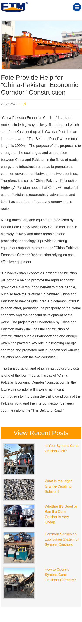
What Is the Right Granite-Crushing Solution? (58, 486)
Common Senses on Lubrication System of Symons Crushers (62, 539)
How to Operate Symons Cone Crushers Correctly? (60, 575)
